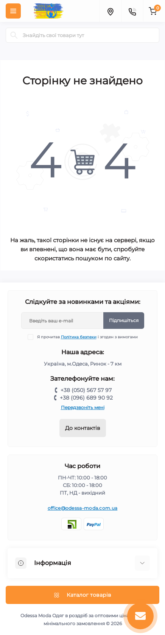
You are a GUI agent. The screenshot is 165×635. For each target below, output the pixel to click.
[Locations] (110, 11)
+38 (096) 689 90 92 (86, 397)
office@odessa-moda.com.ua (83, 508)
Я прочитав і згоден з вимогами (87, 337)
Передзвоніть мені (82, 407)
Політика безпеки (79, 337)
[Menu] (13, 11)
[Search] (14, 35)
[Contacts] (132, 11)
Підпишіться (124, 320)
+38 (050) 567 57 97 (86, 390)
